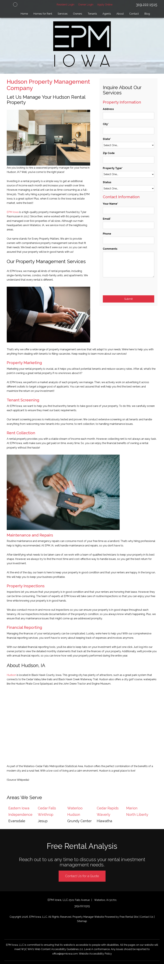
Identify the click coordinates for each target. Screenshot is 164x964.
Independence (20, 814)
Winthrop (45, 814)
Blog (147, 13)
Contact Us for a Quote (82, 876)
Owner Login (85, 4)
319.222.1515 (146, 4)
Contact (134, 13)
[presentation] (127, 287)
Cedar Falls (47, 808)
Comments (110, 248)
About (120, 13)
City (105, 124)
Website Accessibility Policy (95, 953)
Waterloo (74, 808)
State (106, 139)
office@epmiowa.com (65, 953)
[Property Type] (128, 174)
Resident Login (65, 4)
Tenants (92, 13)
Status (107, 182)
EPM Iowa (13, 212)
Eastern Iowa (18, 808)
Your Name (110, 203)
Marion (131, 808)
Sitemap (82, 921)
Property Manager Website (88, 916)
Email (106, 218)
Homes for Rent (42, 13)
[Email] (128, 225)
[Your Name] (128, 210)
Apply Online (104, 4)
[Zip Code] (128, 159)
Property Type (112, 168)
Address (108, 109)
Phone (107, 233)
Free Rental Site (128, 916)
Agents (106, 13)
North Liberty (137, 814)
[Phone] (128, 240)
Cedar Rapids (108, 808)
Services (63, 13)
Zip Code (109, 153)
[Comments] (128, 264)
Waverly (103, 814)
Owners (77, 13)
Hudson (11, 675)
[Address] (128, 115)
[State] (128, 145)
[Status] (128, 188)
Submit (128, 298)
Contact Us (146, 916)
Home (24, 13)
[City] (128, 130)
